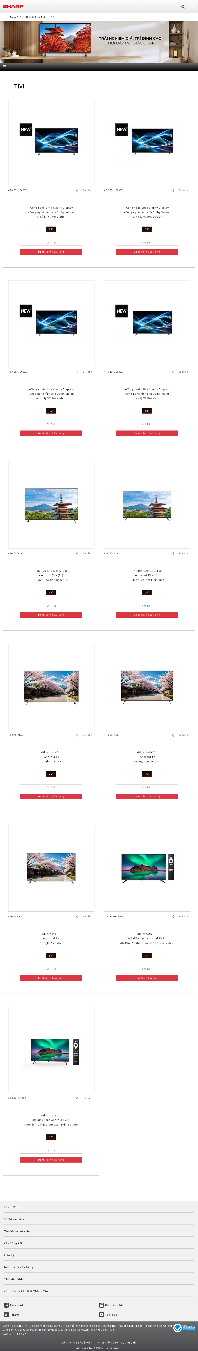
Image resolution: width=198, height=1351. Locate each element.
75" (51, 229)
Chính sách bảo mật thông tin (117, 1342)
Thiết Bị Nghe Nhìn (36, 17)
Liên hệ (9, 1255)
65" (147, 229)
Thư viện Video (14, 1279)
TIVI (19, 86)
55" (51, 411)
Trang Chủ (15, 17)
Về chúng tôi (13, 1243)
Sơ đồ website (14, 1219)
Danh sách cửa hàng (18, 1267)
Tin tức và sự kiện (17, 1231)
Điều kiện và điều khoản (77, 1342)
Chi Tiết (51, 242)
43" (147, 411)
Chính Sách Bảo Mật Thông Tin (26, 1291)
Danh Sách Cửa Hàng (51, 251)
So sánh (87, 190)
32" (51, 1137)
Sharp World (13, 1207)
